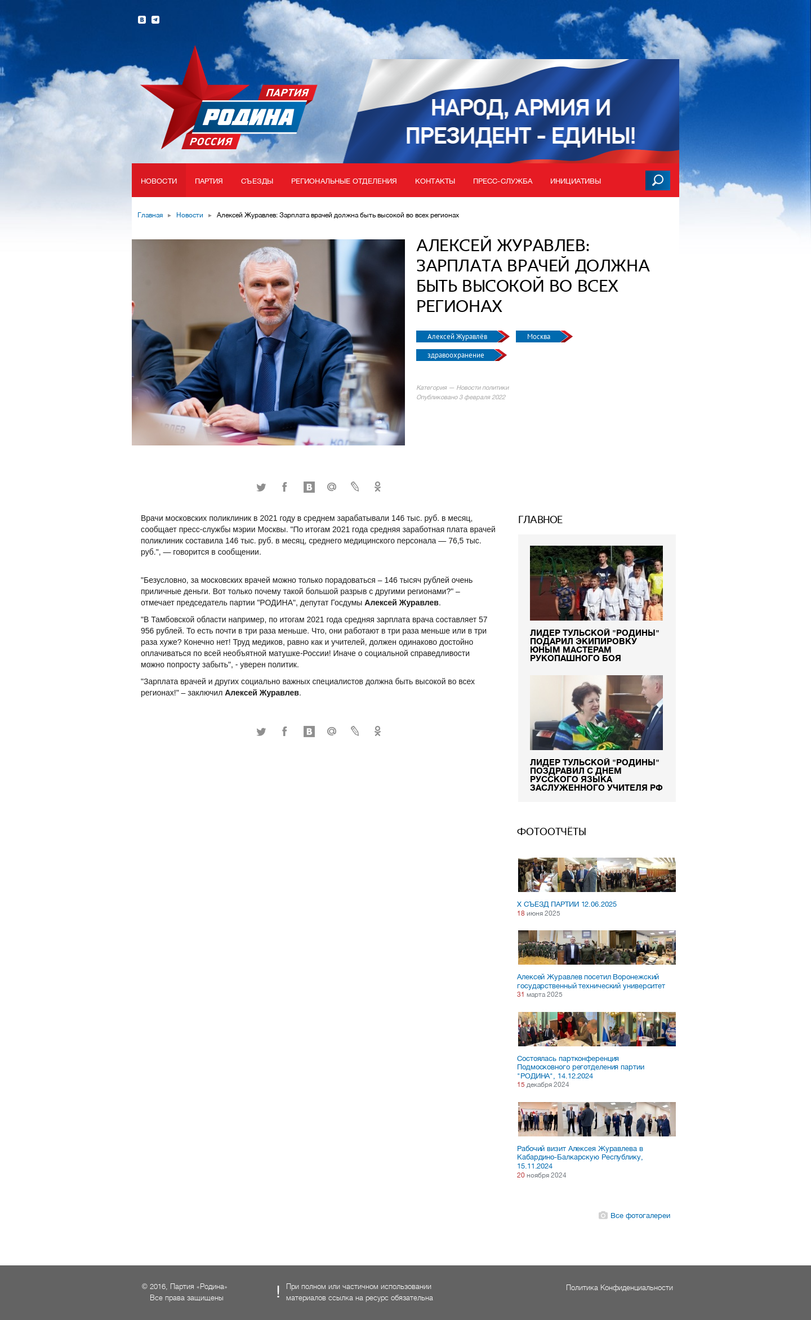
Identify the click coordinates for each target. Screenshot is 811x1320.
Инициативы (575, 181)
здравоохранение (456, 355)
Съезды (257, 181)
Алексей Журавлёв (458, 336)
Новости (159, 181)
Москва (539, 336)
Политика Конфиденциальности (619, 1287)
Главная (150, 215)
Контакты (435, 181)
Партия (209, 181)
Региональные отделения (344, 181)
